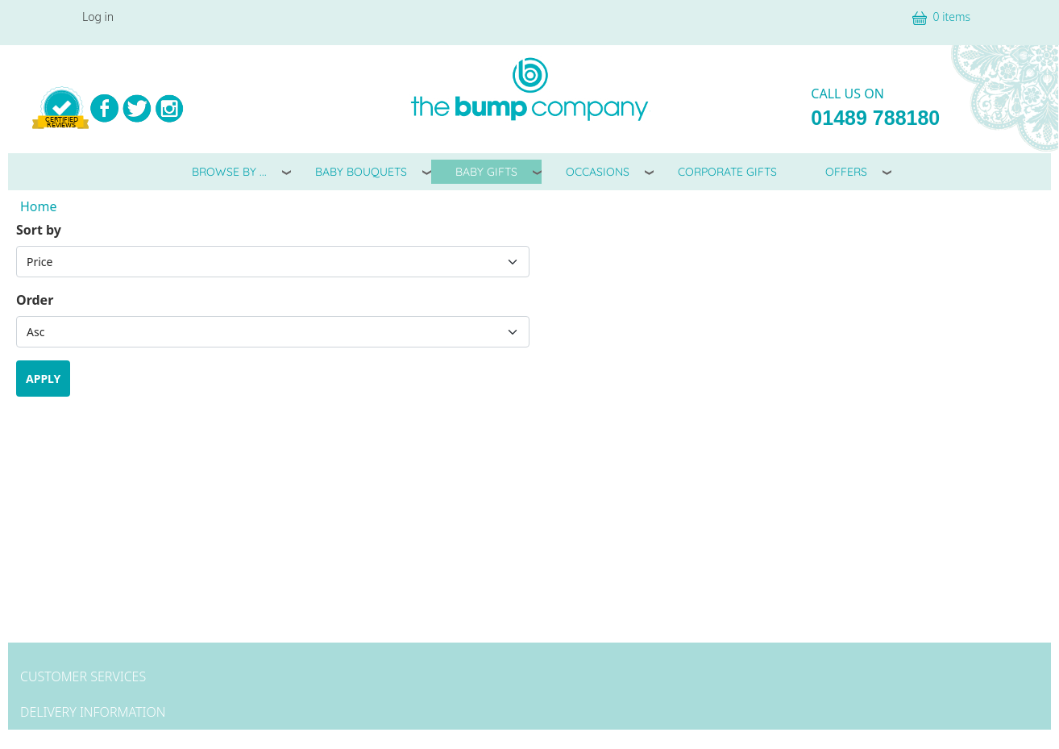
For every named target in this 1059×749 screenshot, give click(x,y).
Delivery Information (92, 712)
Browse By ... (229, 171)
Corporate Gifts (727, 171)
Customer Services (83, 676)
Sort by (38, 230)
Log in (98, 16)
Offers (846, 171)
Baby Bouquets (361, 171)
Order (34, 300)
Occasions (597, 171)
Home (38, 206)
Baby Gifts (486, 171)
